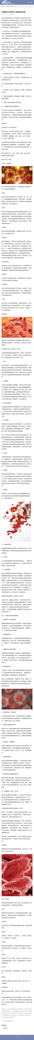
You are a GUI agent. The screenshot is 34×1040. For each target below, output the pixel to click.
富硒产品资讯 (9, 6)
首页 (3, 6)
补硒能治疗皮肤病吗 (8, 1021)
